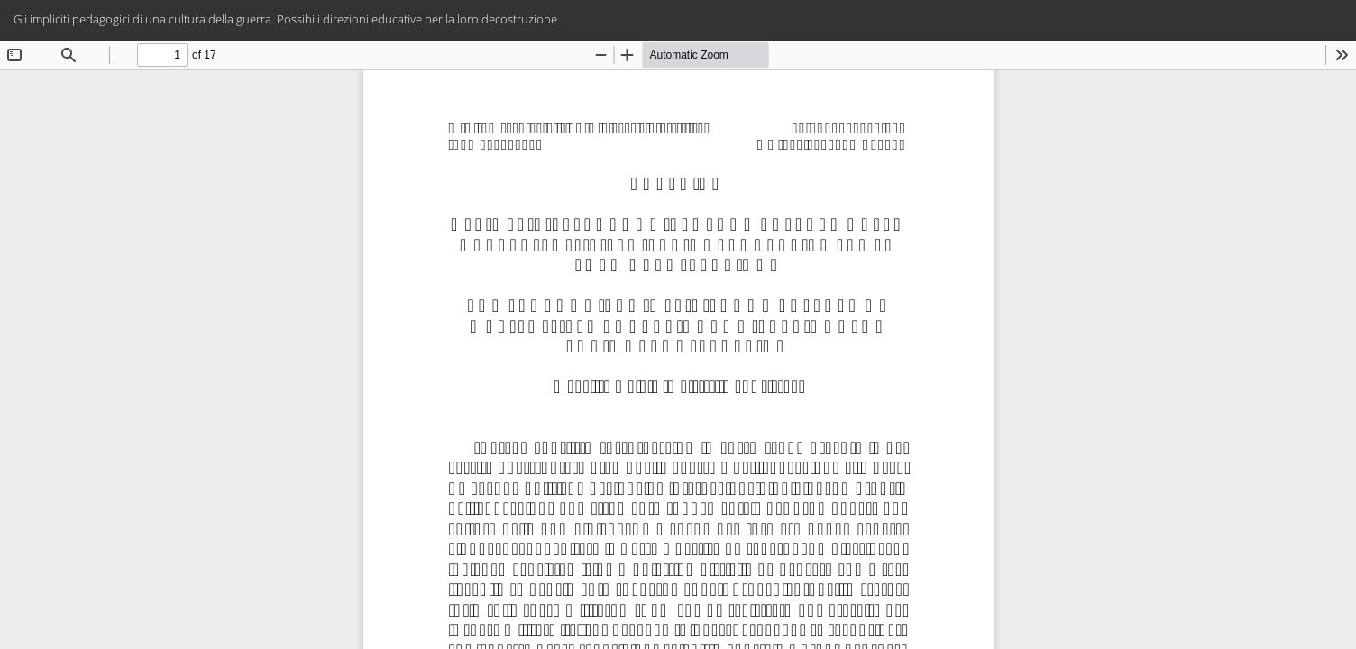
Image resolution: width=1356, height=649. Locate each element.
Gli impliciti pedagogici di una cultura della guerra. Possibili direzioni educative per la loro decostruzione (285, 19)
